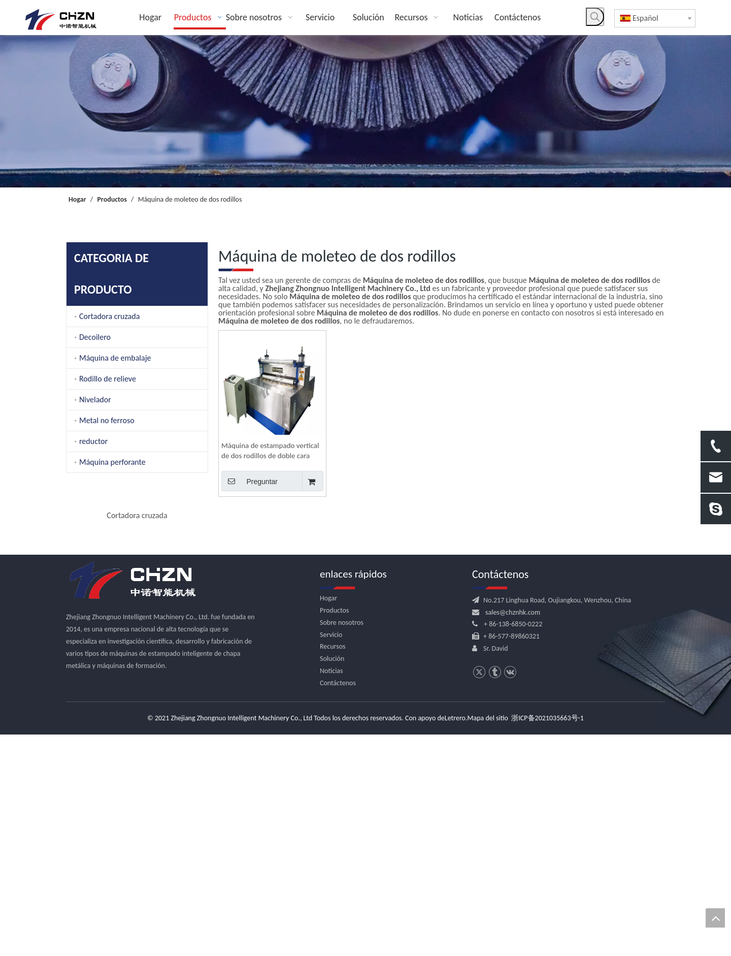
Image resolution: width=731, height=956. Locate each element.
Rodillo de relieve (107, 379)
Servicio (331, 855)
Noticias (331, 892)
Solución (332, 880)
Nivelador (95, 399)
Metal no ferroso (107, 420)
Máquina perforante (112, 462)
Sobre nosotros (341, 843)
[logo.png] (132, 802)
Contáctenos (338, 904)
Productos (334, 831)
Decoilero (95, 337)
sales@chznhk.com (512, 833)
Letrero (455, 939)
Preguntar (249, 481)
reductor (93, 441)
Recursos (333, 868)
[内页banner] (365, 111)
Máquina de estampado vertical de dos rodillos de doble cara (270, 450)
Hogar (328, 819)
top (715, 918)
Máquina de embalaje (115, 358)
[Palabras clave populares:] (595, 17)
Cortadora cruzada (109, 316)
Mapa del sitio (488, 939)
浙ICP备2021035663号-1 (547, 939)
